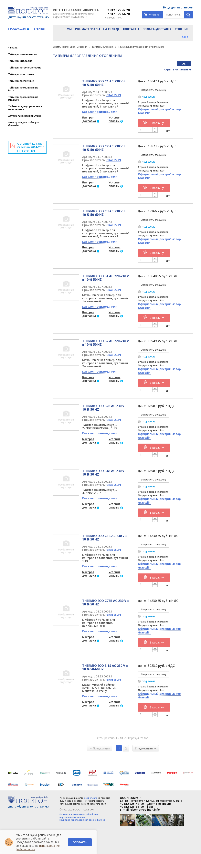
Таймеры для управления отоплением (25, 108)
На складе (111, 29)
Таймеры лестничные (21, 81)
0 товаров (151, 14)
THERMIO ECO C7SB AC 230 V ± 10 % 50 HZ (105, 602)
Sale (185, 37)
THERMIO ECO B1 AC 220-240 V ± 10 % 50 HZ (105, 278)
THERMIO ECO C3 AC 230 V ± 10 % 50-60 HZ (103, 213)
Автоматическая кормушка (24, 116)
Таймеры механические (22, 54)
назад (13, 47)
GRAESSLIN (113, 95)
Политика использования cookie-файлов (82, 819)
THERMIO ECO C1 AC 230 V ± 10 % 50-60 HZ (103, 83)
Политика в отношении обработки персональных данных (78, 815)
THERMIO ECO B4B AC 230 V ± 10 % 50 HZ (104, 473)
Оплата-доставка (157, 29)
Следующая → (145, 748)
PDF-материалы (87, 29)
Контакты (131, 29)
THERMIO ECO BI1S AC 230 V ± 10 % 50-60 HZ (105, 667)
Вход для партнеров (178, 7)
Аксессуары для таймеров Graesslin (23, 124)
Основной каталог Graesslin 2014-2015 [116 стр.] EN (30, 147)
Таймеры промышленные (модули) (23, 98)
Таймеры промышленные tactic (23, 89)
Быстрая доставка (89, 119)
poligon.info (90, 797)
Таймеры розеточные (21, 74)
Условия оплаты (114, 119)
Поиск (188, 14)
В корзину (157, 123)
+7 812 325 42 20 (117, 10)
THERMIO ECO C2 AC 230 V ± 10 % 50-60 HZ (103, 148)
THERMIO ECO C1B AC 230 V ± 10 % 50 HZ (104, 537)
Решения (181, 29)
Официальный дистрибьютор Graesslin (159, 111)
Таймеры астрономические (24, 67)
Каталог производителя (99, 112)
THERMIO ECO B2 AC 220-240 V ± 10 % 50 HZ (105, 343)
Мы (69, 29)
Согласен (79, 842)
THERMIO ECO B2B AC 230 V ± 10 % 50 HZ (104, 408)
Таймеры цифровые (20, 61)
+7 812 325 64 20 (117, 14)
